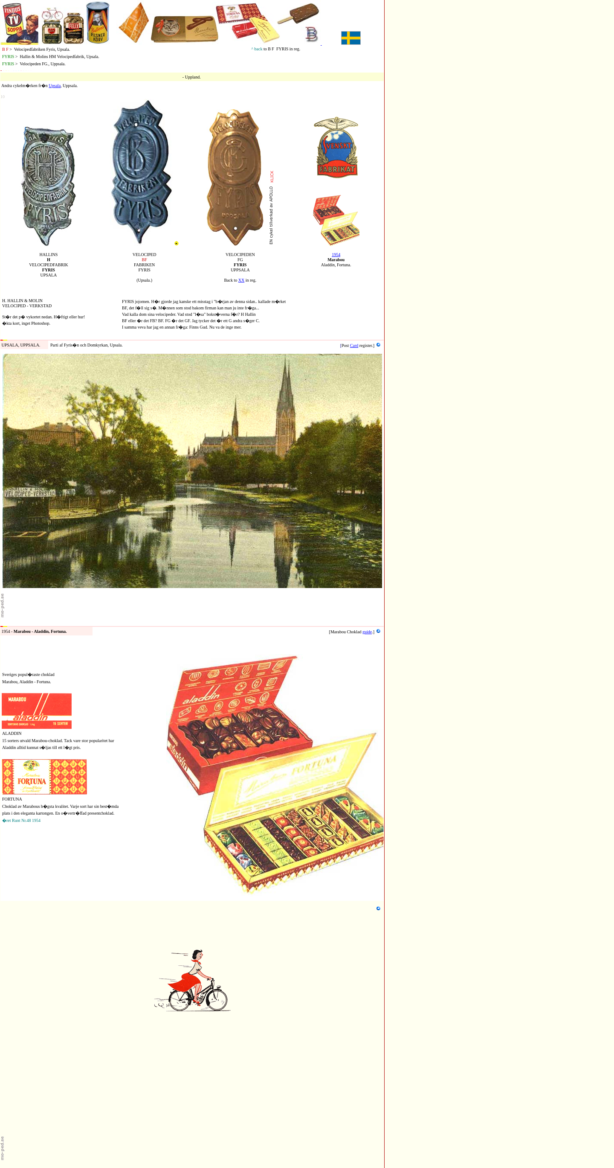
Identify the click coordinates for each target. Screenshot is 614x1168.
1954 (336, 254)
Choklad (354, 631)
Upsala (55, 85)
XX (241, 280)
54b (3, 622)
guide (367, 631)
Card (354, 345)
